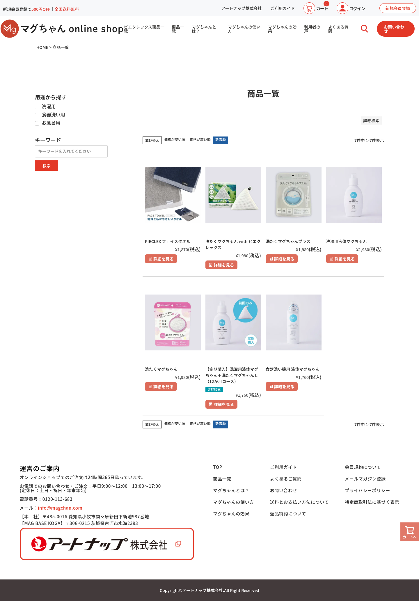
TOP (217, 467)
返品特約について (288, 513)
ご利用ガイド (282, 8)
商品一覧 (178, 29)
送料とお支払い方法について (299, 502)
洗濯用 (45, 106)
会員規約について (363, 467)
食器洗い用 (50, 114)
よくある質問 (338, 29)
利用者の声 (312, 29)
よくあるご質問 (286, 479)
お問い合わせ (394, 29)
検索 (46, 166)
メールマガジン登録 (365, 479)
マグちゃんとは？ (204, 29)
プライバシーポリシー (367, 490)
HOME (42, 47)
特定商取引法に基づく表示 (372, 502)
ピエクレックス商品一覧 (144, 29)
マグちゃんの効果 (282, 29)
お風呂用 (48, 122)
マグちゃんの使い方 (244, 29)
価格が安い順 (174, 139)
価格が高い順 (200, 139)
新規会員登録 (398, 8)
